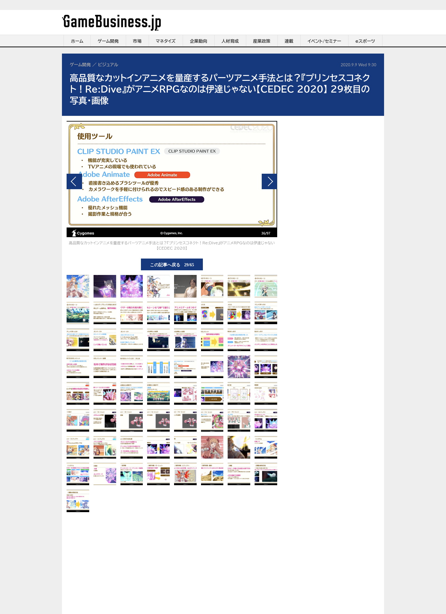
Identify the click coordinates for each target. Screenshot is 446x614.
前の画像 (74, 181)
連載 (289, 41)
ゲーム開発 (108, 41)
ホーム (77, 41)
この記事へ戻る (172, 264)
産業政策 (261, 41)
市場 (137, 41)
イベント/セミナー (324, 41)
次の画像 (269, 181)
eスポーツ (365, 41)
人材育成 (230, 41)
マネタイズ (166, 41)
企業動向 (198, 41)
